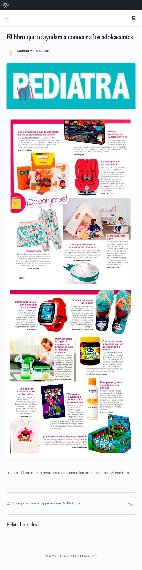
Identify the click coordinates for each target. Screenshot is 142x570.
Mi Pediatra (71, 503)
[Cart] (134, 18)
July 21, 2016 (25, 55)
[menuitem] (5, 5)
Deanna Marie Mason (33, 51)
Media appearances (46, 503)
